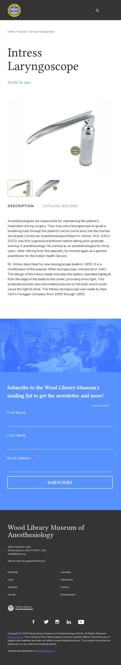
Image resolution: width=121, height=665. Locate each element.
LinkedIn (70, 622)
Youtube (81, 622)
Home (11, 32)
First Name (18, 413)
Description (21, 206)
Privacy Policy (15, 637)
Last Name (18, 435)
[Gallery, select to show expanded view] (60, 138)
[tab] (23, 206)
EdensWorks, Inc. (45, 651)
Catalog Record (60, 206)
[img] (20, 188)
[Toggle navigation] (110, 10)
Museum (22, 32)
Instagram (59, 622)
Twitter (47, 622)
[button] (97, 10)
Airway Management (41, 32)
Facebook (36, 622)
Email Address (20, 458)
